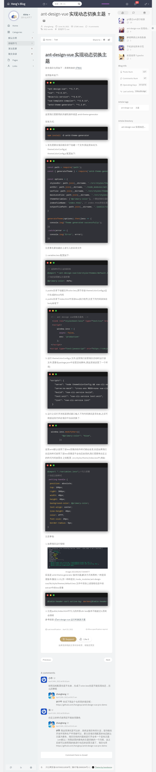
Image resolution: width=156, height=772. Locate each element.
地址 (79, 68)
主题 (137, 108)
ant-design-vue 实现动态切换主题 (134, 127)
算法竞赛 (20, 48)
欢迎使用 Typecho (135, 55)
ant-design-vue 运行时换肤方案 (70, 619)
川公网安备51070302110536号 (58, 767)
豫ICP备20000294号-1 (80, 767)
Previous (47, 659)
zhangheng (48, 26)
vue (67, 29)
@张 (58, 730)
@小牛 (59, 701)
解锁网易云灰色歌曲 (136, 37)
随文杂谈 (20, 54)
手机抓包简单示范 (135, 46)
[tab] (122, 13)
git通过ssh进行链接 (136, 19)
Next (108, 659)
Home (47, 39)
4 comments (93, 26)
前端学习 (62, 29)
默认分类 (20, 38)
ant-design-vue (127, 108)
